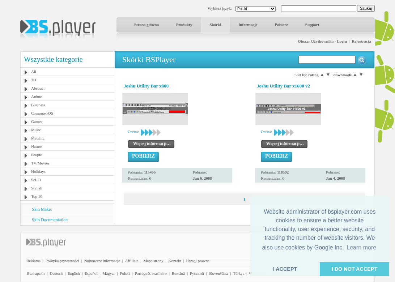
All (33, 71)
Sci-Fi (36, 180)
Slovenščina (218, 273)
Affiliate (132, 260)
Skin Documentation (50, 219)
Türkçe (238, 273)
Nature (36, 146)
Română (178, 273)
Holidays (38, 171)
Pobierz (281, 24)
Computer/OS (42, 113)
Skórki (215, 24)
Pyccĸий (197, 273)
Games (36, 121)
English (74, 273)
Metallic (37, 138)
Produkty (184, 24)
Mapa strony (153, 260)
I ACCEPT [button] (285, 269)
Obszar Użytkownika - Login (322, 41)
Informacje (248, 24)
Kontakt (174, 260)
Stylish (36, 188)
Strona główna (146, 24)
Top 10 (36, 196)
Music (36, 130)
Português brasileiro (151, 273)
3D (33, 80)
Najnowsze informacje (102, 260)
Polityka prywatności (62, 260)
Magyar (108, 273)
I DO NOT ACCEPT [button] (355, 269)
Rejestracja (361, 41)
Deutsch (56, 273)
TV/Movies (40, 163)
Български (36, 273)
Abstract (37, 88)
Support (312, 24)
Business (38, 105)
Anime (36, 96)
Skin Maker (42, 209)
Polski (125, 273)
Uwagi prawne (197, 260)
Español (91, 273)
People (36, 155)
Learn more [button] (361, 247)
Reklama (33, 260)
